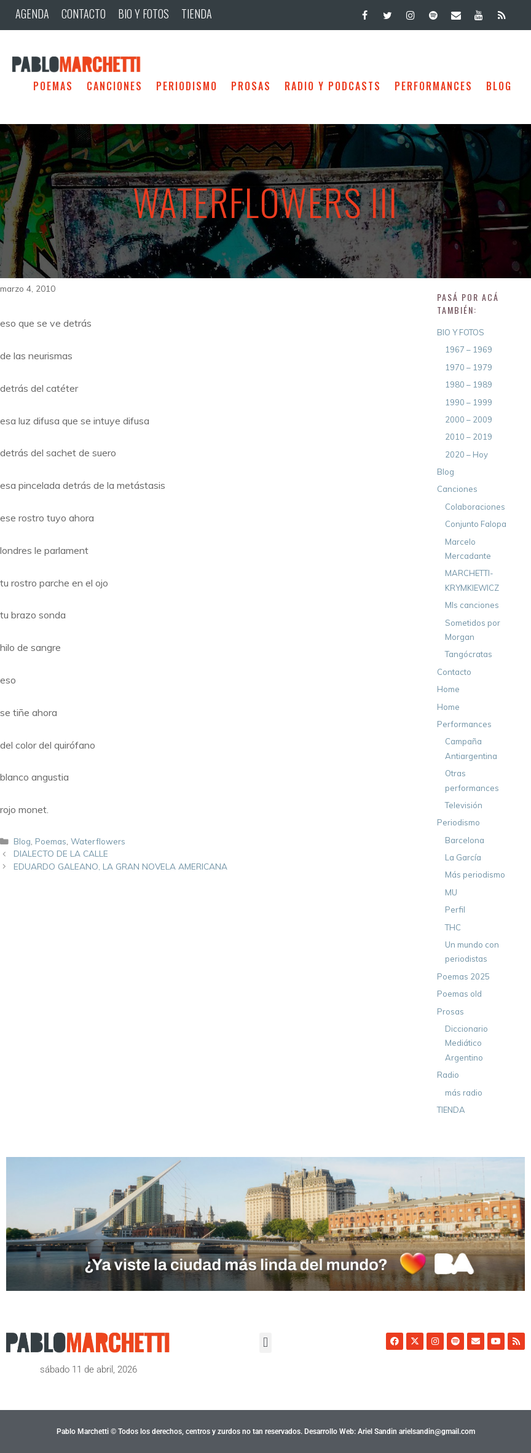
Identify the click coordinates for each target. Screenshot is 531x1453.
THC (453, 927)
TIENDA (196, 13)
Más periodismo (475, 874)
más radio (463, 1092)
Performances (434, 86)
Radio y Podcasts (333, 86)
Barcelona (464, 840)
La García (463, 857)
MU (451, 892)
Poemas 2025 (463, 976)
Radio (448, 1075)
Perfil (455, 909)
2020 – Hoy (466, 454)
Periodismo (187, 86)
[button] (265, 1343)
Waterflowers (98, 841)
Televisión (463, 805)
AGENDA (32, 13)
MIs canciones (472, 605)
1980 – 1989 (468, 384)
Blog (22, 841)
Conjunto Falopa (475, 524)
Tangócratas (468, 654)
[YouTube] (479, 12)
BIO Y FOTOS (143, 13)
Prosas (251, 86)
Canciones (115, 86)
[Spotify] (433, 12)
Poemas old (459, 994)
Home (448, 689)
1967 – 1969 (468, 349)
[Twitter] (387, 12)
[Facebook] (365, 12)
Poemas (53, 86)
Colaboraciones (475, 507)
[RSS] (502, 12)
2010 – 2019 (468, 437)
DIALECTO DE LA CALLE (61, 853)
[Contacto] (456, 12)
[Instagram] (410, 12)
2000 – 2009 (468, 419)
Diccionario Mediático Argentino (466, 1043)
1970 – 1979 (468, 367)
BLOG (499, 86)
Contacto (454, 672)
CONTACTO (83, 13)
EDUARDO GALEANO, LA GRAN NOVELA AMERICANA (120, 866)
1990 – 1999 (468, 402)
